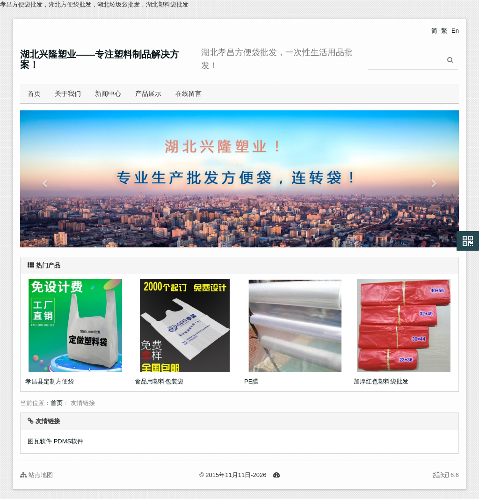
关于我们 (68, 93)
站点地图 (36, 474)
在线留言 (188, 93)
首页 (34, 93)
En (455, 30)
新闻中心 (108, 93)
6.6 (446, 475)
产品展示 (148, 93)
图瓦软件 (40, 441)
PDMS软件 (69, 441)
